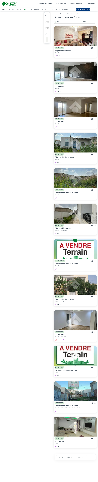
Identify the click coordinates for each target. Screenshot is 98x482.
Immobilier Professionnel (43, 3)
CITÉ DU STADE (79, 456)
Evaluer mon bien (59, 3)
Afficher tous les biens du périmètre (27, 445)
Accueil (56, 14)
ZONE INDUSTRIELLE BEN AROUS (75, 457)
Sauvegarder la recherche (91, 9)
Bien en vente (63, 14)
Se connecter (89, 3)
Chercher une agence (74, 3)
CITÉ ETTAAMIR (62, 457)
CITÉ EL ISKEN (87, 456)
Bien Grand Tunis (72, 14)
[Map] (26, 225)
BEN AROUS (70, 456)
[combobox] (6, 9)
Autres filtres (80, 9)
